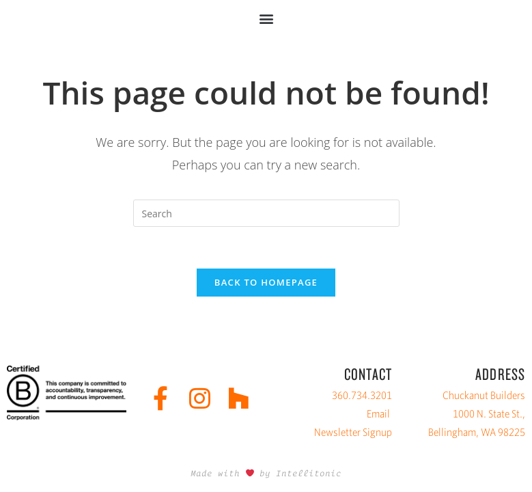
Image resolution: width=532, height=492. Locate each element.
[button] (266, 18)
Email (378, 414)
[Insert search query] (266, 213)
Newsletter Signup (353, 432)
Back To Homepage (266, 282)
